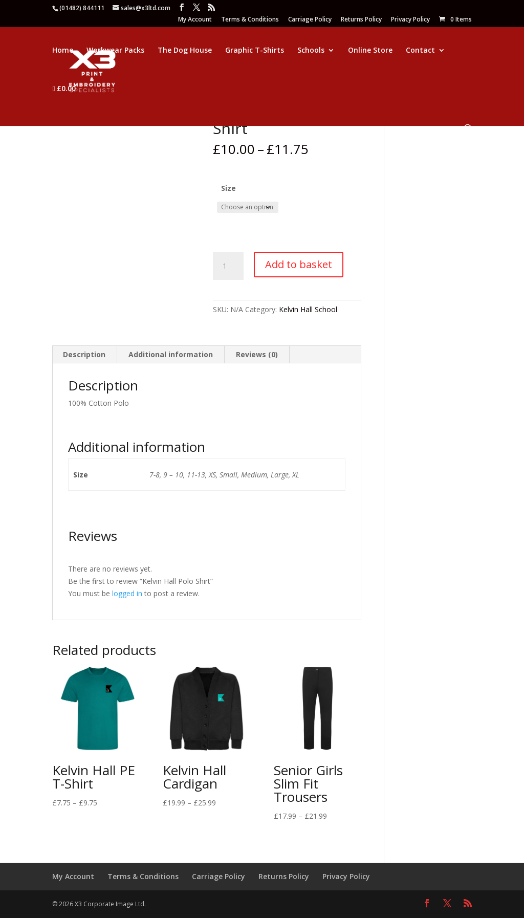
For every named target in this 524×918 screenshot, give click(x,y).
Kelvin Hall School (308, 309)
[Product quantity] (228, 266)
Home (62, 51)
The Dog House (185, 51)
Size (228, 188)
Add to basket (298, 264)
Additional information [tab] (170, 354)
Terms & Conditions (250, 20)
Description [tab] (84, 354)
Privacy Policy (410, 20)
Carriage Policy (310, 20)
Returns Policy (361, 20)
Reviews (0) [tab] (257, 354)
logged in (127, 593)
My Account (195, 20)
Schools (310, 51)
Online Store (370, 51)
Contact (420, 51)
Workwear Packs (115, 51)
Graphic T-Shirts (254, 51)
